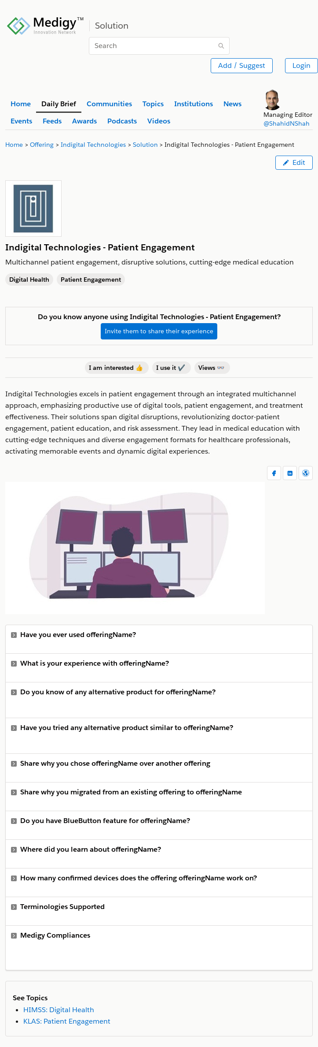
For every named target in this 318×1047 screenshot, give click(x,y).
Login (301, 65)
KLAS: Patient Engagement (66, 1021)
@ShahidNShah (286, 123)
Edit (294, 162)
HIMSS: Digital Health (58, 1009)
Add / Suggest (241, 65)
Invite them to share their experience (159, 331)
